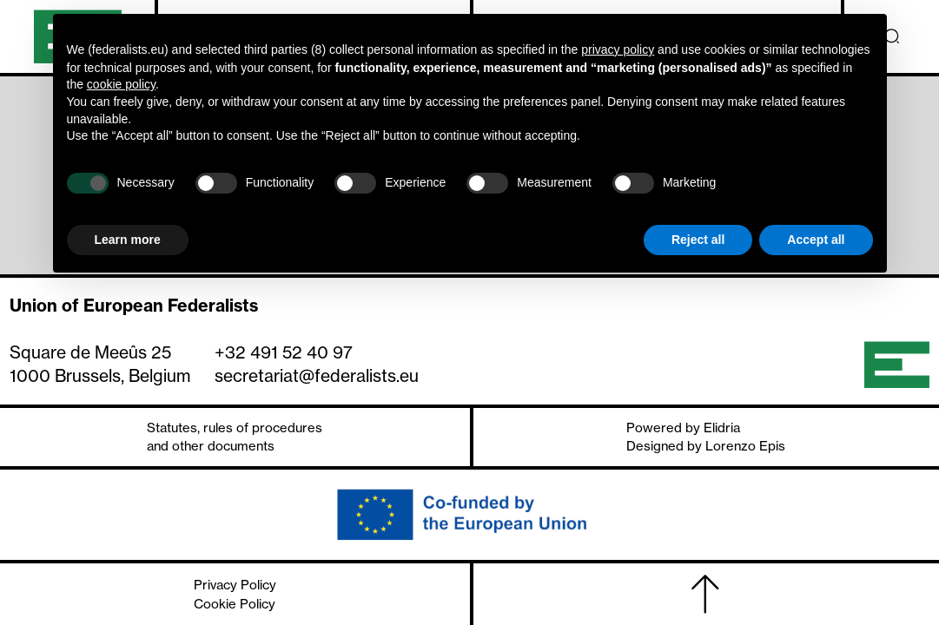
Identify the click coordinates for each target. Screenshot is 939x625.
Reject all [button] (697, 240)
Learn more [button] (128, 240)
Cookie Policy (234, 603)
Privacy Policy (235, 584)
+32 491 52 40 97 (284, 352)
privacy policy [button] (617, 49)
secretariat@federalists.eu (317, 375)
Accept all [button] (815, 240)
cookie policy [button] (121, 84)
